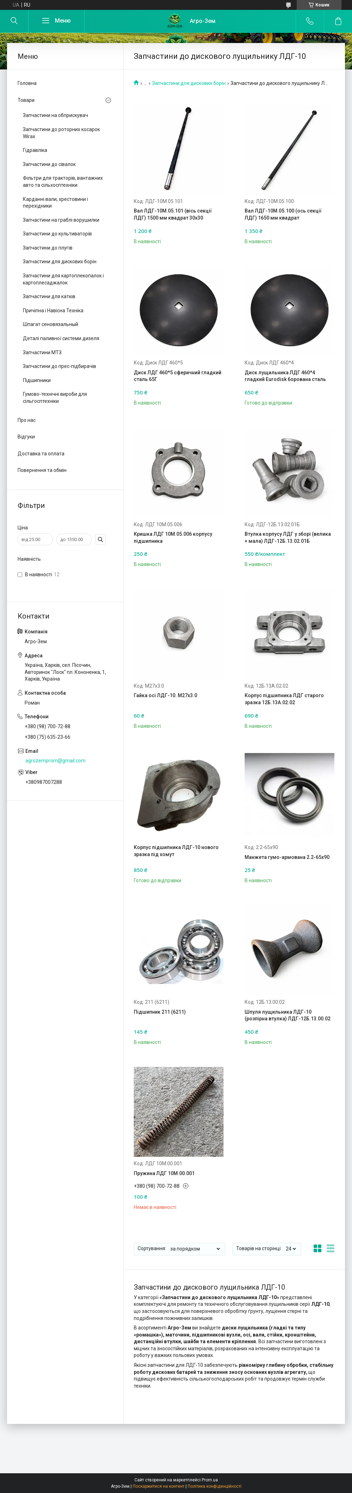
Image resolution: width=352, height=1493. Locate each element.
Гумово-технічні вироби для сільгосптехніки (55, 397)
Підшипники (37, 380)
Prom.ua (210, 1479)
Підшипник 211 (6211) (160, 1012)
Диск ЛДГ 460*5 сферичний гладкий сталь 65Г (177, 376)
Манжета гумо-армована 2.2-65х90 (287, 857)
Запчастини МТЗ (42, 352)
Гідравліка (35, 150)
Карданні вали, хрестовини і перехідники (55, 202)
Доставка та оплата (41, 453)
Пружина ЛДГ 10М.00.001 (164, 1173)
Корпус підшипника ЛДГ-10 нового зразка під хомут (176, 850)
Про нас (27, 420)
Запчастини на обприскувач (55, 115)
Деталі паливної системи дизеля (61, 338)
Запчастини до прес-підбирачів (59, 366)
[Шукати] (14, 21)
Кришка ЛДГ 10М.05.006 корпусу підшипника (173, 537)
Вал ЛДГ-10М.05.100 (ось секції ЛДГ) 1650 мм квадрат (283, 214)
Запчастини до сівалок (49, 164)
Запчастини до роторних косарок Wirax (61, 133)
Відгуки (26, 437)
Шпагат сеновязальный (50, 324)
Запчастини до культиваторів (57, 233)
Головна (27, 83)
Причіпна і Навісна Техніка (53, 310)
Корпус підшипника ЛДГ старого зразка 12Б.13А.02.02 (284, 699)
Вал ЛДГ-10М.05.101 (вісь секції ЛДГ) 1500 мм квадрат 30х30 (173, 214)
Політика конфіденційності (214, 1486)
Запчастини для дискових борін (189, 83)
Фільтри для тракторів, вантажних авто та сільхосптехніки (63, 181)
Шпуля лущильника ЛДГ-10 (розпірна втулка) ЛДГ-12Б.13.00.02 (288, 1015)
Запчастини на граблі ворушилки (61, 220)
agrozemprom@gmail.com (55, 760)
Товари (26, 100)
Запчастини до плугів (48, 248)
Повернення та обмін (42, 470)
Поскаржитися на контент (158, 1486)
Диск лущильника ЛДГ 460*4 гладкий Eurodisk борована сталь (285, 376)
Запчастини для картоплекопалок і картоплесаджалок (63, 279)
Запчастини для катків (49, 296)
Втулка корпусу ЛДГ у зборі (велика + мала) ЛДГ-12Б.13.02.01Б (288, 537)
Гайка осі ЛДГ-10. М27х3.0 (165, 695)
